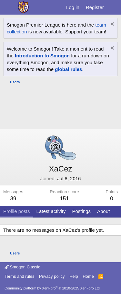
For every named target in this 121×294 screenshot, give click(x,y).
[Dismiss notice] (111, 24)
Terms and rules (19, 276)
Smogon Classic (22, 267)
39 (13, 198)
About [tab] (103, 211)
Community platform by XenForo (53, 288)
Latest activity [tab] (51, 211)
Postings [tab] (81, 211)
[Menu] (8, 7)
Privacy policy (52, 276)
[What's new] (113, 7)
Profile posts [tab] (16, 211)
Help (73, 276)
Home (88, 276)
